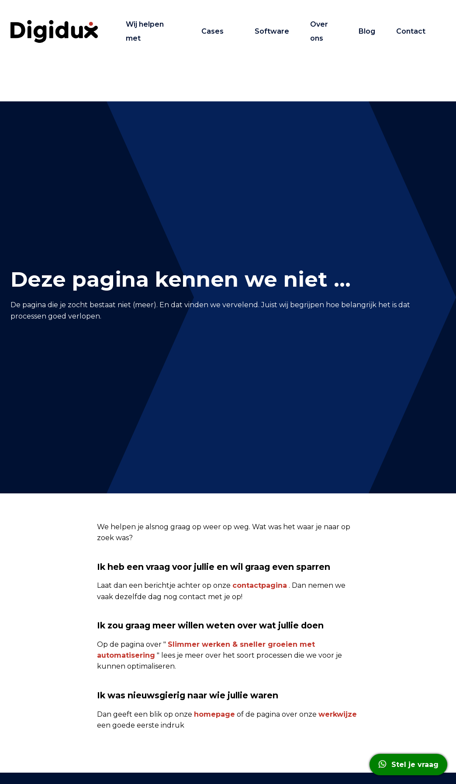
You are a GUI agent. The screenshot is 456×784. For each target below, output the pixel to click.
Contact (410, 31)
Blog (367, 31)
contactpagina (259, 585)
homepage (214, 714)
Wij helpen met (145, 31)
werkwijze (337, 714)
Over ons (319, 31)
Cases (212, 31)
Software (272, 31)
